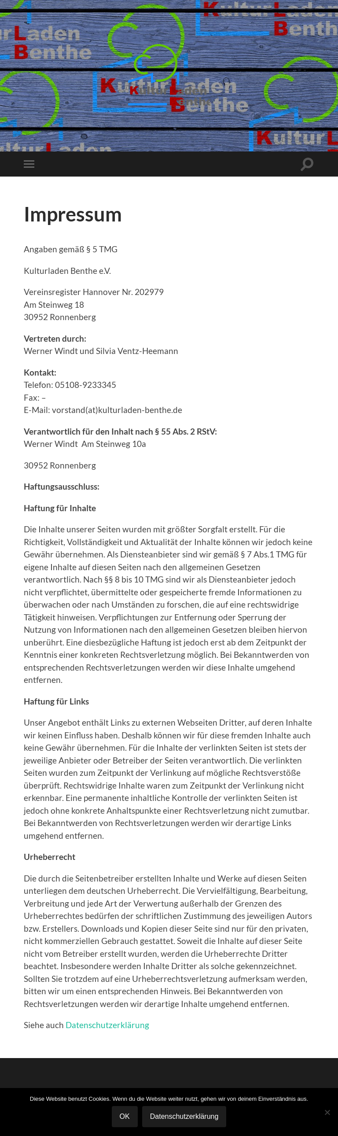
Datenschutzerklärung (107, 1025)
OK (125, 1116)
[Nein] (327, 1112)
